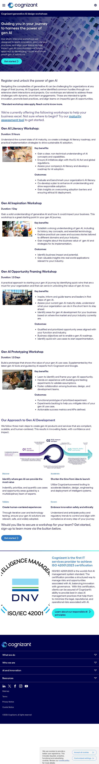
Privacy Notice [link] (8, 702)
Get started (10, 61)
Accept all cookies (81, 752)
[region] (69, 756)
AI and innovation (11, 670)
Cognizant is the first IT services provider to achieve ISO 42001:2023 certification (72, 561)
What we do (8, 655)
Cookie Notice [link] (8, 707)
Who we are (8, 662)
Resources (7, 678)
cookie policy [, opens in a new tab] (64, 760)
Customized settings (82, 758)
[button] (95, 5)
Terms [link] (4, 696)
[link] (22, 5)
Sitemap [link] (5, 691)
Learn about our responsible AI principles (71, 613)
